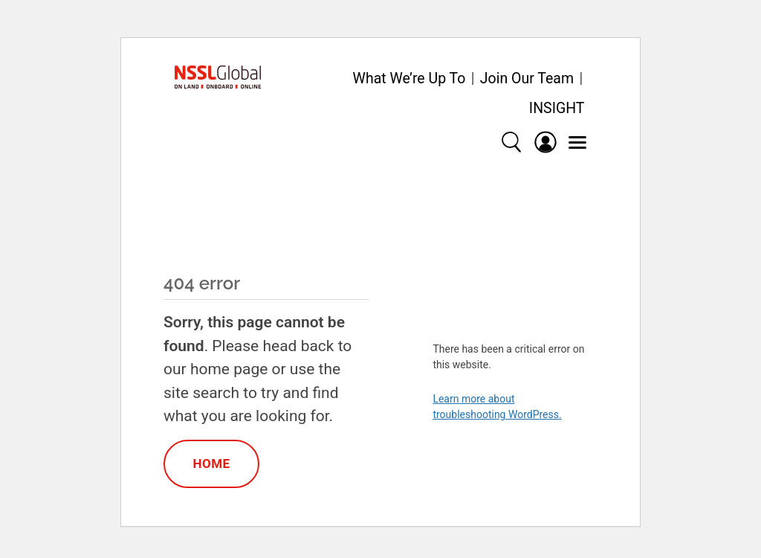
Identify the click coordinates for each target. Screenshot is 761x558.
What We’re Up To (409, 78)
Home (211, 463)
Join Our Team (527, 78)
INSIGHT (557, 108)
